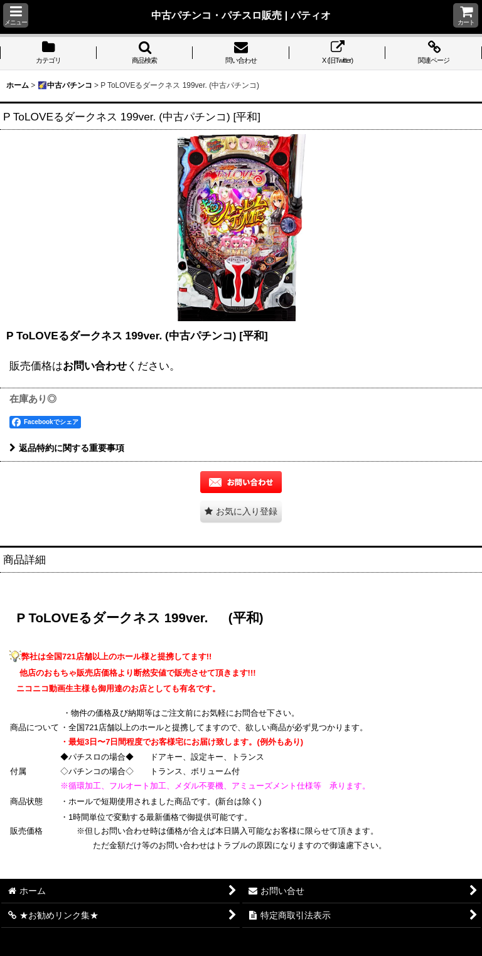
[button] (15, 15)
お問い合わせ (95, 365)
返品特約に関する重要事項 (66, 448)
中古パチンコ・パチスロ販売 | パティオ (241, 15)
